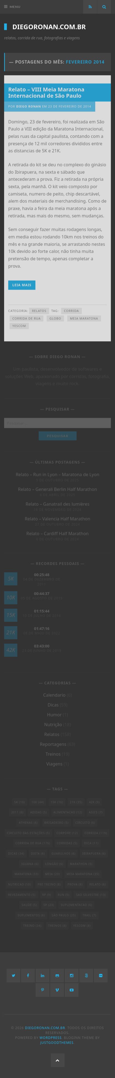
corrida (71, 309)
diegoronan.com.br (49, 26)
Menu (15, 7)
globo (55, 317)
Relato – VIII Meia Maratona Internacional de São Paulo (46, 91)
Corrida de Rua (26, 317)
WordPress (50, 1037)
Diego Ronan (28, 105)
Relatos (39, 309)
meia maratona (84, 317)
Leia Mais (21, 283)
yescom (19, 324)
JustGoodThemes (57, 1042)
